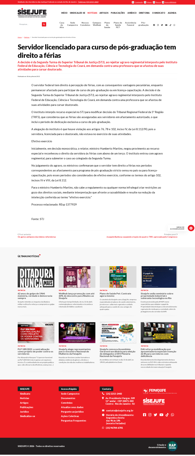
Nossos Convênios (85, 24)
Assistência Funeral (130, 24)
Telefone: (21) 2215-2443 (88, 2)
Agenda (172, 13)
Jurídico (132, 13)
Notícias (92, 13)
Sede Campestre (72, 24)
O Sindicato (158, 13)
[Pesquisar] (44, 25)
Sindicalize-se (77, 13)
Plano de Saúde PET (118, 25)
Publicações (118, 13)
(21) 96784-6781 (114, 429)
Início (64, 13)
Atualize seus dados (72, 408)
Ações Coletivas (70, 417)
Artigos (103, 13)
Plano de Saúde (107, 25)
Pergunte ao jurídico (72, 413)
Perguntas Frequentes (73, 421)
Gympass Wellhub (97, 24)
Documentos (68, 399)
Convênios (67, 404)
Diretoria (144, 13)
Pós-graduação (143, 24)
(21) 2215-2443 (114, 395)
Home (20, 38)
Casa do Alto (61, 25)
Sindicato (25, 395)
